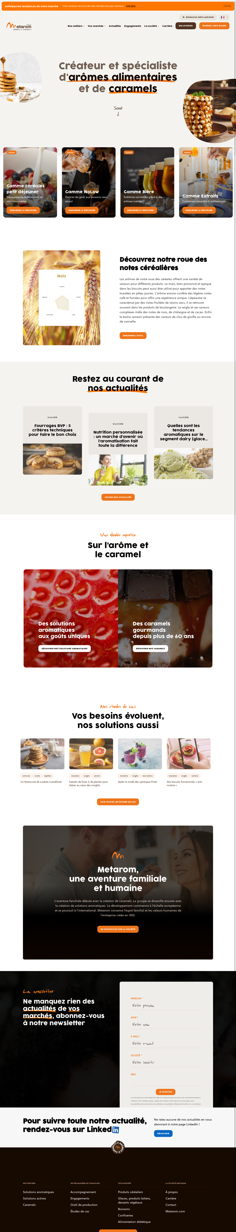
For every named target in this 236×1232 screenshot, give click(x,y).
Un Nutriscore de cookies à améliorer (41, 782)
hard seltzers (148, 776)
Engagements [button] (79, 1198)
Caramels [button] (29, 1205)
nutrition (194, 776)
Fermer (227, 5)
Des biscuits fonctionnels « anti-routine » (185, 783)
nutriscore (26, 776)
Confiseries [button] (125, 1215)
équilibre (47, 776)
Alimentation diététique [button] (134, 1222)
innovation (75, 776)
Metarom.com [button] (175, 1211)
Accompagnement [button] (83, 1192)
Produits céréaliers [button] (130, 1192)
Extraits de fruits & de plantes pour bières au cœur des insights (88, 783)
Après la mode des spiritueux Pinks (137, 782)
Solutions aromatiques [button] (38, 1192)
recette (37, 776)
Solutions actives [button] (34, 1198)
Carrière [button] (171, 1198)
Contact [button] (171, 1205)
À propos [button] (172, 1192)
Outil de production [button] (84, 1205)
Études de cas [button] (79, 1211)
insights (87, 776)
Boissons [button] (124, 1209)
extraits (97, 776)
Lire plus (131, 6)
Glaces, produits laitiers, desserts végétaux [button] (134, 1200)
